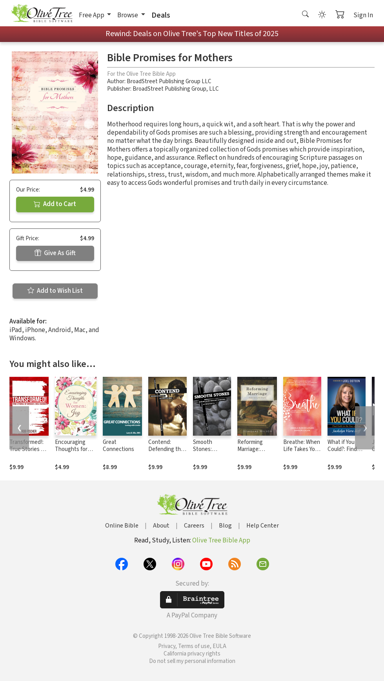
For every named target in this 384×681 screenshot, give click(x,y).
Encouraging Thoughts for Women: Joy (71, 449)
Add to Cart (55, 204)
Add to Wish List (55, 291)
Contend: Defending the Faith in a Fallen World (166, 453)
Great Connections (118, 446)
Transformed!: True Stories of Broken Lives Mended (27, 453)
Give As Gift (55, 253)
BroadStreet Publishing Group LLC (169, 81)
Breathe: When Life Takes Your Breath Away (301, 449)
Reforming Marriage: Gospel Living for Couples (253, 453)
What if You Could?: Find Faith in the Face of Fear (342, 453)
